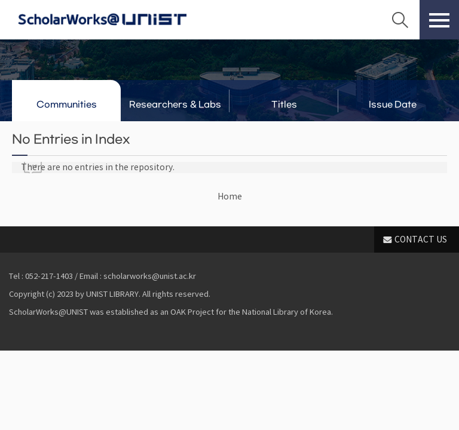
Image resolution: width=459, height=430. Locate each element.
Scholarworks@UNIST (102, 19)
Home (230, 196)
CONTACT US (420, 239)
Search (400, 19)
